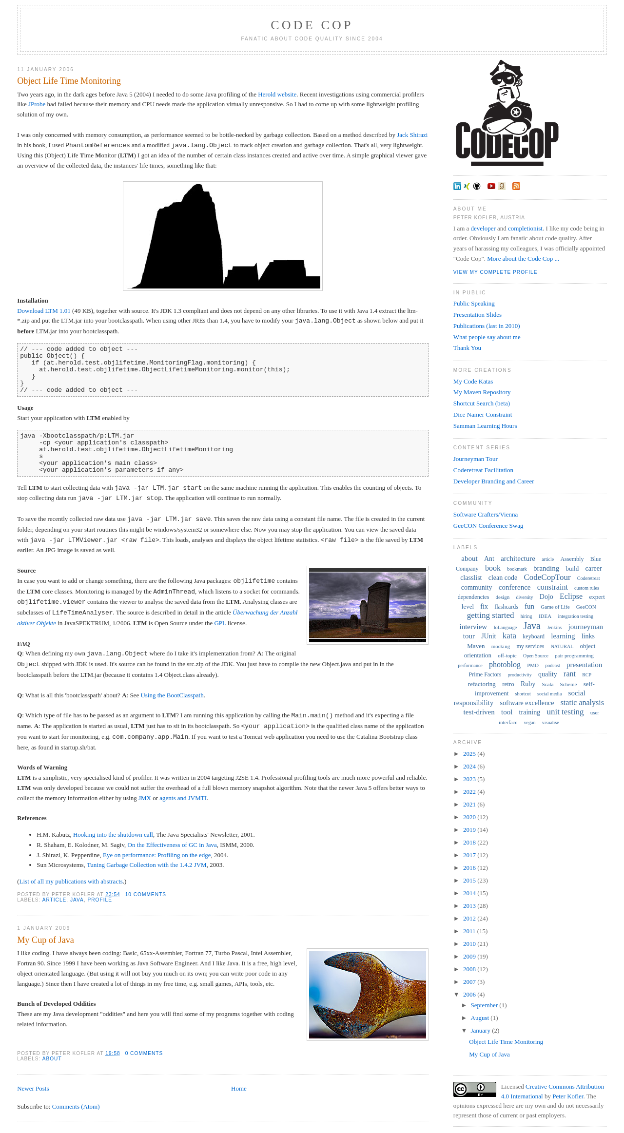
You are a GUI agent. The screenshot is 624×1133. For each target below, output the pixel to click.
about (52, 1058)
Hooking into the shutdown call (113, 834)
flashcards (506, 606)
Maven (476, 646)
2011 (470, 931)
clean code (502, 577)
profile (100, 900)
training (530, 712)
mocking (500, 646)
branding (546, 568)
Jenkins (554, 627)
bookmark (517, 569)
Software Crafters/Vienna (485, 514)
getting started (490, 615)
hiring (526, 616)
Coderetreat (588, 578)
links (588, 636)
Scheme (568, 684)
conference (515, 587)
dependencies (473, 597)
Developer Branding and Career (493, 481)
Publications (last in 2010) (486, 325)
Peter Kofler (567, 1096)
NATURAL (562, 646)
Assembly (572, 559)
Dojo (546, 596)
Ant (489, 558)
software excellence (527, 703)
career (593, 568)
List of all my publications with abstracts (71, 881)
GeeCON (586, 607)
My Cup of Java (45, 940)
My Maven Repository (482, 392)
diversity (524, 597)
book (493, 568)
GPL (220, 623)
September (485, 1005)
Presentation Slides (477, 314)
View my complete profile (495, 272)
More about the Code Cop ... (523, 258)
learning (563, 636)
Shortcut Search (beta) (481, 403)
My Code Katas (473, 381)
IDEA (545, 616)
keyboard (534, 636)
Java (77, 900)
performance (470, 665)
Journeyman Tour (475, 458)
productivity (520, 674)
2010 (470, 943)
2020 (470, 817)
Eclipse (571, 596)
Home (239, 1088)
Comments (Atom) (76, 1106)
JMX (144, 798)
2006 (470, 994)
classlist (471, 577)
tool (506, 712)
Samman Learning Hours (485, 425)
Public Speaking (474, 303)
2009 (470, 956)
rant (570, 674)
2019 (470, 829)
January (481, 1030)
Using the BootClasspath (171, 695)
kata (509, 635)
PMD (533, 665)
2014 (470, 893)
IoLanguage (505, 627)
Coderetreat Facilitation (483, 470)
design (503, 597)
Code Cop (312, 25)
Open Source (535, 655)
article (54, 900)
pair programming (574, 655)
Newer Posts (33, 1088)
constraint (552, 587)
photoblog (505, 664)
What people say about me (487, 337)
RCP (586, 674)
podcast (552, 665)
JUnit (488, 636)
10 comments (145, 894)
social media (549, 693)
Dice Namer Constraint (482, 414)
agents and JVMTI (183, 798)
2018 (470, 842)
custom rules (586, 588)
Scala (548, 684)
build (572, 568)
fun (529, 606)
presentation (584, 665)
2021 (470, 804)
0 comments (144, 1053)
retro (508, 684)
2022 (470, 791)
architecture (518, 558)
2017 (470, 855)
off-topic (507, 655)
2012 (470, 918)
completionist (525, 228)
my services (530, 646)
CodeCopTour (547, 577)
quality (547, 674)
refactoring (482, 684)
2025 (470, 753)
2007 (470, 981)
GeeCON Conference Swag (488, 525)
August (481, 1017)
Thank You (467, 347)
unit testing (565, 711)
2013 (470, 905)
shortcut (523, 693)
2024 (470, 766)
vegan (530, 722)
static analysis (582, 702)
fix (484, 606)
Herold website (277, 94)
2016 (470, 867)
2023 (470, 779)
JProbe (36, 104)
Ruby (528, 684)
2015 (470, 880)
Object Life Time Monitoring (69, 81)
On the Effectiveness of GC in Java (172, 844)
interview (474, 627)
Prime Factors (485, 674)
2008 (470, 969)
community (476, 587)
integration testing (575, 616)
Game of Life (555, 607)
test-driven (479, 712)
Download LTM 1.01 (44, 310)
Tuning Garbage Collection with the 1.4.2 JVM (147, 864)
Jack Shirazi (412, 134)
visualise (550, 722)
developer (483, 228)
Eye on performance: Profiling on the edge (157, 855)
